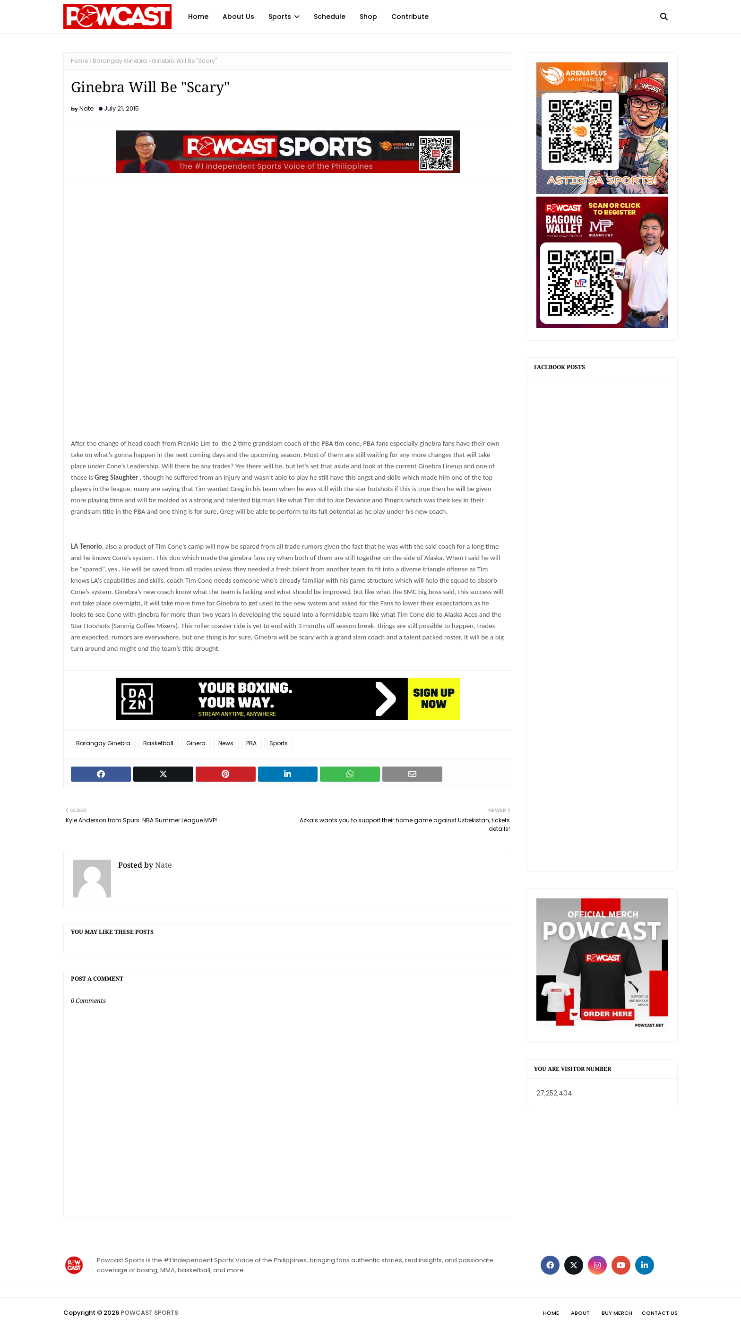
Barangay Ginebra (120, 61)
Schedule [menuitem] (329, 16)
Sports (278, 743)
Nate (86, 108)
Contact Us (660, 1313)
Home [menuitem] (198, 16)
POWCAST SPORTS (149, 1312)
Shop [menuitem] (368, 16)
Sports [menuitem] (279, 16)
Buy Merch (617, 1313)
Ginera (196, 743)
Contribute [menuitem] (410, 16)
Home (79, 61)
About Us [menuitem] (238, 16)
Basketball (158, 743)
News (225, 743)
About (580, 1313)
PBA (251, 743)
